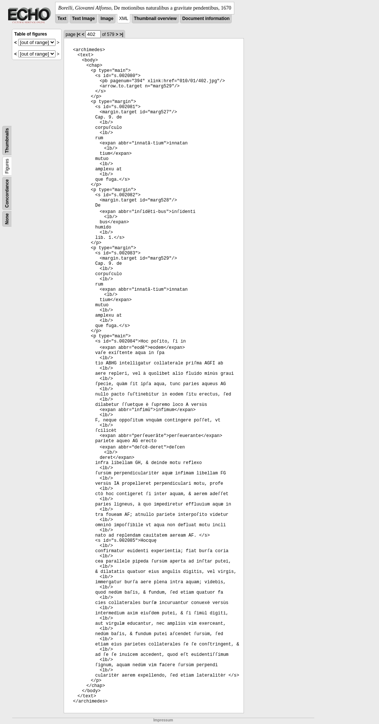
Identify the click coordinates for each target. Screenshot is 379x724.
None (7, 218)
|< (78, 34)
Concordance (7, 193)
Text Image (83, 18)
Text (61, 18)
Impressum (163, 720)
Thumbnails (7, 140)
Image (107, 18)
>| (121, 34)
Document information (205, 18)
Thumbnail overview (155, 18)
